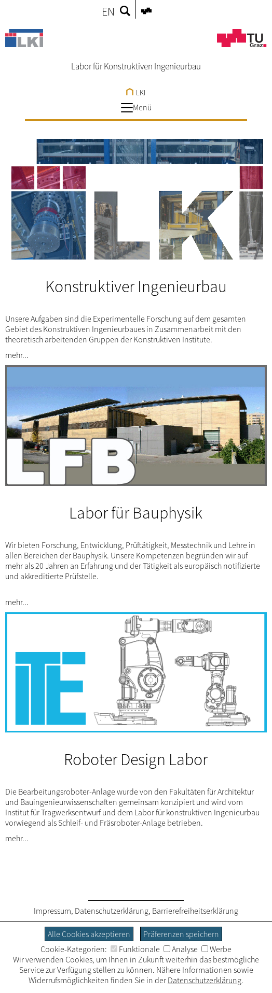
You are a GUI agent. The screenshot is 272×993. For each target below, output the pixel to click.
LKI (135, 92)
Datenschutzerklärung (111, 910)
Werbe (216, 949)
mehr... (17, 355)
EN (108, 11)
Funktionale (135, 949)
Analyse (181, 949)
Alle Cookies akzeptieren (89, 934)
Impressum (52, 910)
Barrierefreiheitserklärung (195, 910)
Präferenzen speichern (181, 934)
